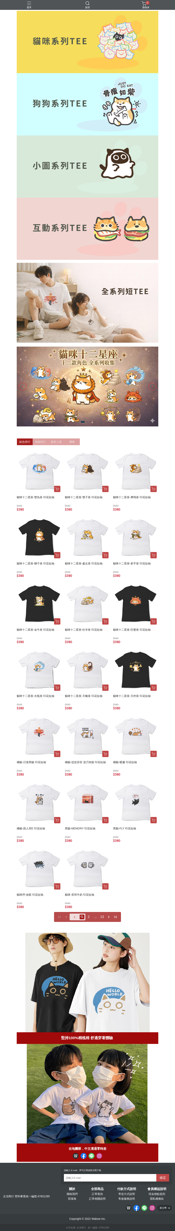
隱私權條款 (157, 1198)
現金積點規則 (157, 1194)
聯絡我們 (72, 1194)
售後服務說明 (126, 1198)
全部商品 (97, 1189)
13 (102, 917)
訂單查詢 (97, 1194)
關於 (72, 1189)
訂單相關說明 (97, 1198)
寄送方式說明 (126, 1194)
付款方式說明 (126, 1189)
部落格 (72, 1198)
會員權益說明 (156, 1189)
